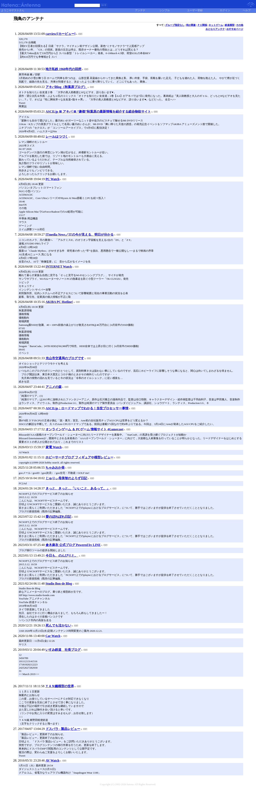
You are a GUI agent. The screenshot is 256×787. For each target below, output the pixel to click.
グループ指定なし (174, 25)
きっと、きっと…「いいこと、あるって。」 (78, 488)
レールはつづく (57, 136)
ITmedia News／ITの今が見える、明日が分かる (80, 234)
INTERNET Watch (59, 266)
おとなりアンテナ (215, 29)
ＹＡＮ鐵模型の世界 (59, 686)
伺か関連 (191, 25)
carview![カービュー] (60, 33)
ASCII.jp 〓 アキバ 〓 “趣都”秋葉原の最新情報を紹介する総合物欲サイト (98, 111)
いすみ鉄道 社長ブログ (63, 649)
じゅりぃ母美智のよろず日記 (66, 478)
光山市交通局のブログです (65, 358)
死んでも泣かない (58, 625)
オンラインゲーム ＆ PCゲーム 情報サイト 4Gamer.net (84, 429)
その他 (239, 25)
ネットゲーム (216, 25)
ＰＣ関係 (202, 25)
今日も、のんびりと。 (62, 555)
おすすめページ (234, 29)
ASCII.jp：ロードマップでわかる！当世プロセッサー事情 (87, 408)
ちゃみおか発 (55, 467)
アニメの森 (54, 386)
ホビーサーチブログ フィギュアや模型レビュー (79, 457)
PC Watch (52, 179)
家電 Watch (54, 447)
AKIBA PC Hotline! (59, 302)
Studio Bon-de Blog (58, 583)
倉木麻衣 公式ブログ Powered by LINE (73, 545)
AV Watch (52, 760)
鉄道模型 (229, 25)
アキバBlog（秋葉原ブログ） (66, 87)
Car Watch (52, 636)
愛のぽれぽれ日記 (58, 516)
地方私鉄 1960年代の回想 (63, 69)
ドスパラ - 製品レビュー (63, 728)
